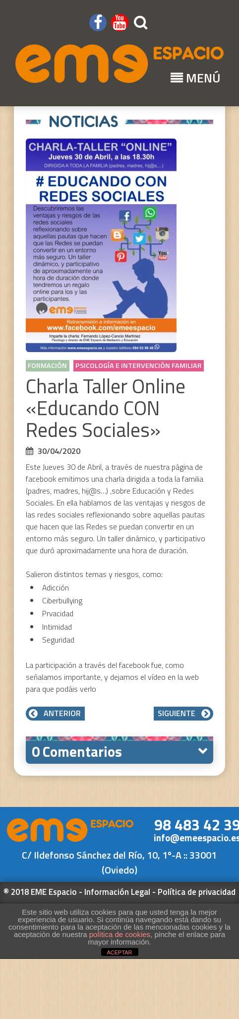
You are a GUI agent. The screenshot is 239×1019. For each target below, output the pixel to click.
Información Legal (117, 891)
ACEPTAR (119, 952)
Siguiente (183, 713)
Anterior (55, 713)
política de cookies (119, 934)
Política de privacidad (197, 891)
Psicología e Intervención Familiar (138, 365)
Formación (47, 365)
